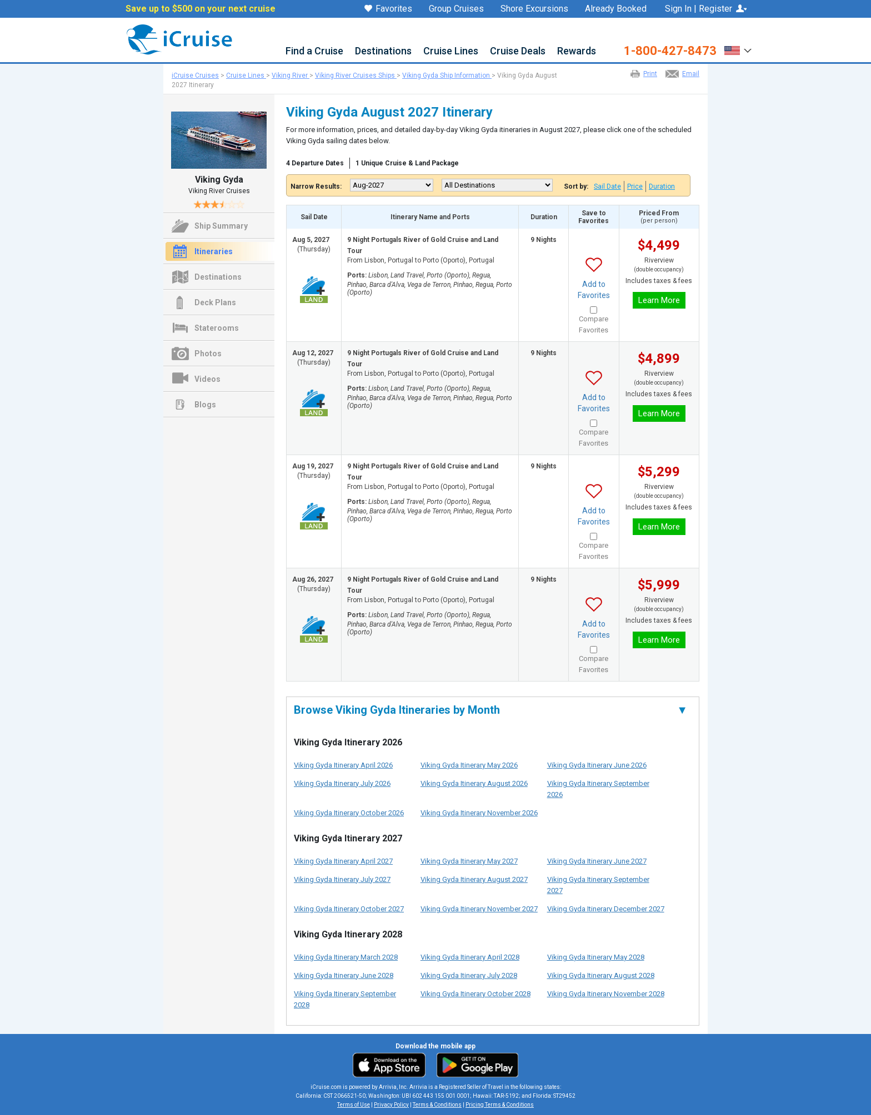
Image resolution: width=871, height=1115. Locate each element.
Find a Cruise (314, 51)
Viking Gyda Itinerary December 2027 (605, 909)
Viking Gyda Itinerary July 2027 (342, 879)
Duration (662, 186)
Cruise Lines (450, 51)
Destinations (383, 51)
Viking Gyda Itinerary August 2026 (474, 783)
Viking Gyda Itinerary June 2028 (343, 975)
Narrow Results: (316, 186)
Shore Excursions (534, 8)
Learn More (659, 300)
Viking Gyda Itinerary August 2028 (600, 975)
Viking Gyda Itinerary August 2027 (474, 879)
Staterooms (216, 328)
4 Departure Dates (315, 163)
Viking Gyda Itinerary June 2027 (597, 861)
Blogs (205, 404)
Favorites (388, 9)
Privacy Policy (391, 1105)
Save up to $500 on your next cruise (201, 8)
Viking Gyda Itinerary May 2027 (469, 861)
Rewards (576, 51)
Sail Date (607, 186)
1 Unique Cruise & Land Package (407, 163)
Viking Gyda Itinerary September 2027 (598, 885)
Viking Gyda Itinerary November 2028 (605, 994)
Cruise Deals (517, 51)
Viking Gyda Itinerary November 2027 (479, 909)
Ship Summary (221, 225)
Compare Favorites (593, 324)
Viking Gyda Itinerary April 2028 (470, 957)
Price (635, 186)
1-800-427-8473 (670, 51)
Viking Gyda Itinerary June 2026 (597, 765)
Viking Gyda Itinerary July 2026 (342, 783)
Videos (207, 379)
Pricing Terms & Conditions (499, 1105)
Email (690, 74)
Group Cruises (456, 8)
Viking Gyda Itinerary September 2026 (598, 789)
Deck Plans (215, 302)
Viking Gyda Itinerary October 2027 (349, 909)
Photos (208, 353)
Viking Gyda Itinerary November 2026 (479, 813)
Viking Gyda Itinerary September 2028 (345, 999)
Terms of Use (353, 1105)
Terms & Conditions (437, 1105)
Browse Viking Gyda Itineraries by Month (491, 709)
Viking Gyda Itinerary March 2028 (346, 957)
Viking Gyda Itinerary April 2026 (343, 765)
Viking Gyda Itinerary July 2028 (469, 975)
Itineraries (213, 251)
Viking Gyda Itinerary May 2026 (469, 765)
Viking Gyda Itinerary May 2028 (595, 957)
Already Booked (616, 8)
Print (650, 74)
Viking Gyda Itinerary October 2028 (475, 994)
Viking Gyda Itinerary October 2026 (349, 813)
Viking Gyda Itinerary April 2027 (343, 861)
